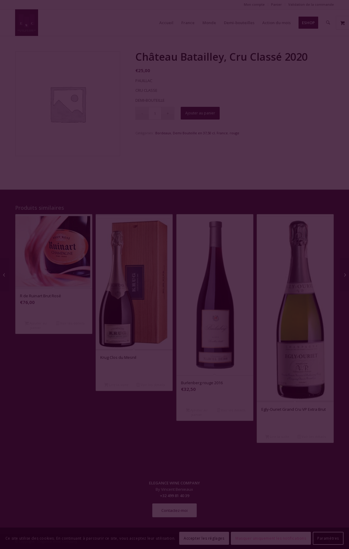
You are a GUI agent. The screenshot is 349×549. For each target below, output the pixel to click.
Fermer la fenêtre (174, 329)
